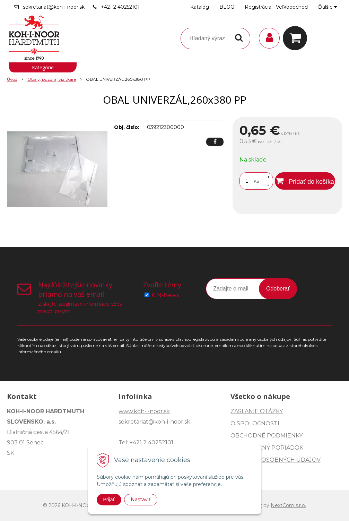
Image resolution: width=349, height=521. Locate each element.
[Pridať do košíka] (305, 181)
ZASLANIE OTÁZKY (256, 411)
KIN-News (165, 295)
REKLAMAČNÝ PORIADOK (266, 447)
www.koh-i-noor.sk (144, 411)
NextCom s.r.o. (288, 505)
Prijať (109, 499)
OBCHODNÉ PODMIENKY (266, 435)
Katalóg (199, 7)
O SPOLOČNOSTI (254, 423)
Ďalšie (327, 7)
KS (256, 181)
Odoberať (278, 289)
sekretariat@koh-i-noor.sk (54, 7)
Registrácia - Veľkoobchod (276, 7)
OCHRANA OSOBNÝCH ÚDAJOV (275, 460)
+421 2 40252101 (120, 7)
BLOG (226, 7)
